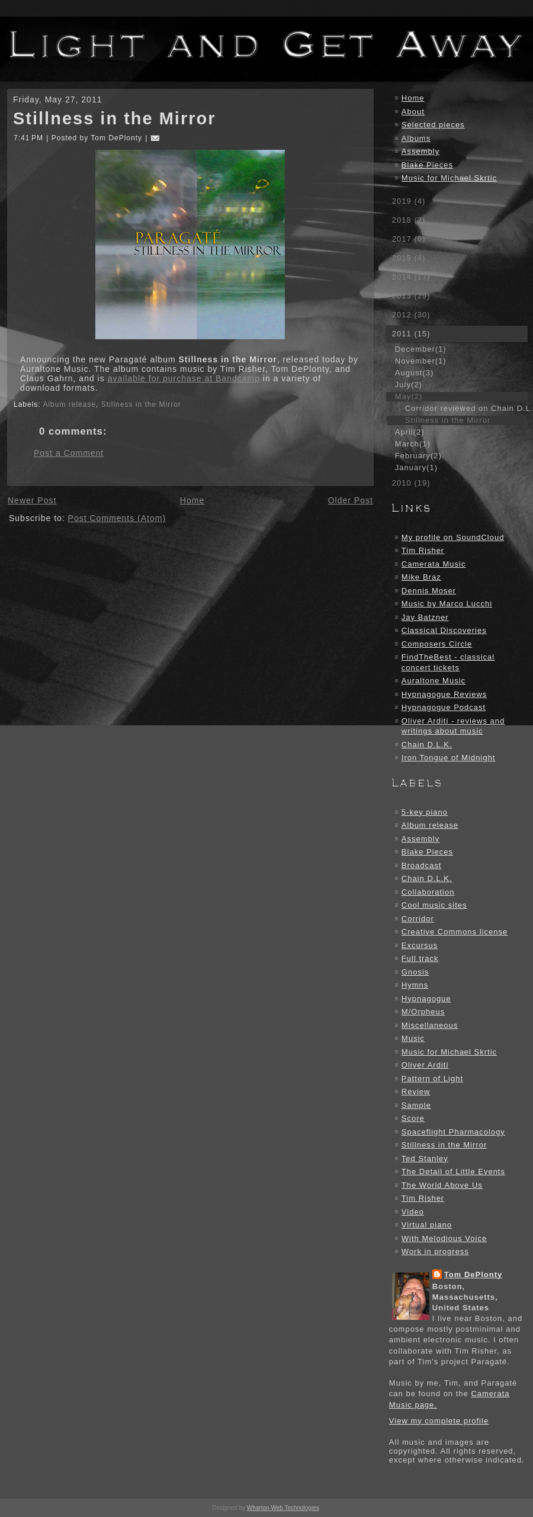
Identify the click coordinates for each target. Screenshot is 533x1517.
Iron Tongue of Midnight (449, 757)
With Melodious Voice (444, 1238)
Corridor (418, 918)
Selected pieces (433, 124)
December (421, 349)
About (413, 111)
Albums (416, 138)
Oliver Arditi (425, 1064)
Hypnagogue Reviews (444, 694)
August (414, 372)
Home (192, 500)
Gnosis (415, 972)
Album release (69, 404)
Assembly (420, 151)
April (410, 432)
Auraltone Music (433, 680)
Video (413, 1211)
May (408, 396)
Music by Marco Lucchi (447, 603)
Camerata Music (434, 564)
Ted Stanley (425, 1158)
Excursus (420, 945)
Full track (420, 958)
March (413, 443)
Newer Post (32, 500)
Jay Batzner (425, 617)
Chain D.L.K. (427, 744)
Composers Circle (437, 643)
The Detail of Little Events (453, 1171)
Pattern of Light (432, 1078)
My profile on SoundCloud (453, 537)
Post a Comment (69, 453)
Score (413, 1118)
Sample (416, 1105)
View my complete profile (439, 1420)
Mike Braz (421, 577)
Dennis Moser (429, 590)
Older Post (350, 500)
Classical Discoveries (444, 630)
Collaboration (428, 892)
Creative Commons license (455, 931)
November (421, 360)
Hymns (415, 985)
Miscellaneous (430, 1025)
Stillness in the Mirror (114, 118)
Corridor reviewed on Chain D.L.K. (465, 408)
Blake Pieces (427, 164)
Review (416, 1091)
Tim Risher (423, 550)
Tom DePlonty (473, 1274)
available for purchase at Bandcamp (184, 378)
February (418, 455)
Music (413, 1038)
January (416, 467)
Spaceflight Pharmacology (453, 1131)
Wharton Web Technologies (283, 1508)
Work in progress (435, 1251)
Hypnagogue (426, 998)
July (408, 384)
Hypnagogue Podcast (444, 707)
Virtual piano (427, 1224)
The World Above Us (442, 1185)
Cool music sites (434, 905)
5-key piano (425, 812)
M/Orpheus (423, 1011)
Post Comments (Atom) (117, 518)
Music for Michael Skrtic (449, 177)
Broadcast (422, 865)
